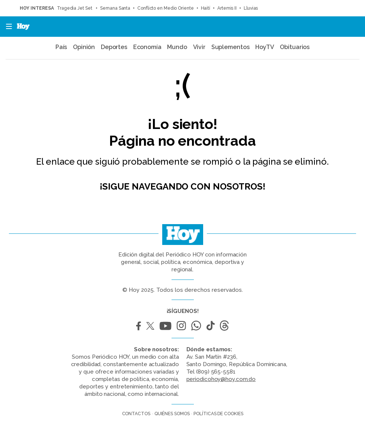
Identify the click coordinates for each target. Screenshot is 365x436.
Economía (147, 47)
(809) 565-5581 (216, 371)
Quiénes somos (172, 413)
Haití (206, 8)
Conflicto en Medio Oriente (165, 8)
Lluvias (251, 8)
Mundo (177, 47)
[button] (6, 26)
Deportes (114, 47)
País (61, 47)
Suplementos (230, 47)
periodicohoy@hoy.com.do (221, 379)
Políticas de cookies (218, 413)
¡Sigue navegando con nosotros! (182, 186)
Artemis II (227, 8)
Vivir (199, 47)
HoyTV (264, 47)
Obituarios (295, 47)
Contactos (136, 413)
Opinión (84, 47)
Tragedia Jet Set (75, 8)
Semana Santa (115, 8)
